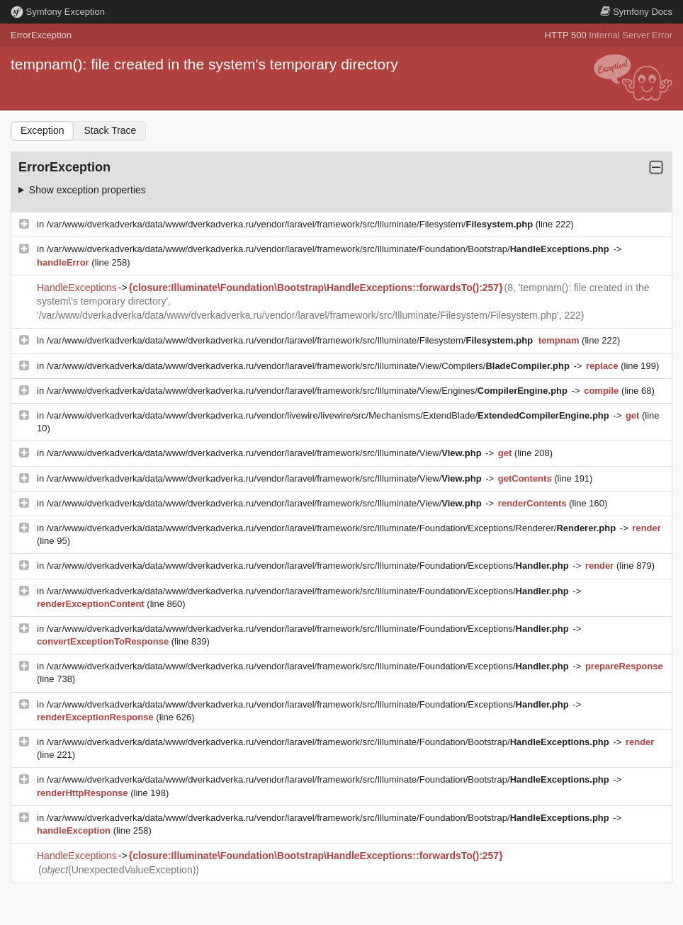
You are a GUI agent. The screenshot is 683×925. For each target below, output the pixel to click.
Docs (636, 11)
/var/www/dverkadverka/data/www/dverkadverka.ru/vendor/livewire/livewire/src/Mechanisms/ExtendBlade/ (329, 415)
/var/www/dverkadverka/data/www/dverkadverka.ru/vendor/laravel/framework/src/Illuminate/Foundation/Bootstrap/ (329, 249)
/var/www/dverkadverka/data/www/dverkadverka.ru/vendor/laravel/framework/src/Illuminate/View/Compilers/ (309, 366)
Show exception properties (87, 189)
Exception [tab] (42, 130)
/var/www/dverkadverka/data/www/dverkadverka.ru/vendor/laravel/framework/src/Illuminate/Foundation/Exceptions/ (309, 565)
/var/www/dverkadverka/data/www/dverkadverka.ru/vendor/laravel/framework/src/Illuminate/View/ (266, 453)
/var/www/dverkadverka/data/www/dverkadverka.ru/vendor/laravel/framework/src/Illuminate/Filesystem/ (291, 224)
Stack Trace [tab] (110, 130)
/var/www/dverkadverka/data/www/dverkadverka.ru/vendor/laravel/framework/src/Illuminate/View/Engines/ (308, 390)
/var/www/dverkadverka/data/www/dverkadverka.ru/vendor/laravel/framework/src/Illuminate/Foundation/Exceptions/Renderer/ (333, 528)
